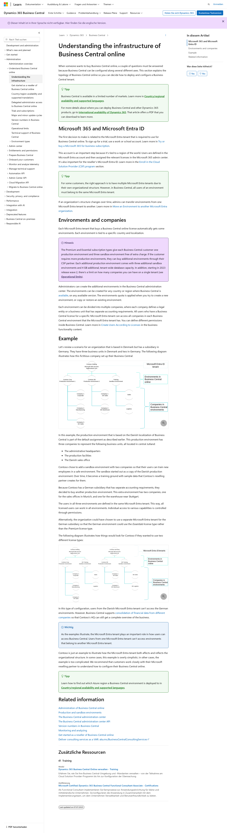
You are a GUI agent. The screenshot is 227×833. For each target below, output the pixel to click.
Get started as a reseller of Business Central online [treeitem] (24, 87)
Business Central (97, 35)
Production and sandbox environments (80, 712)
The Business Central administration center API (84, 721)
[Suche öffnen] (209, 4)
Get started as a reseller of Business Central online (86, 734)
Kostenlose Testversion (210, 12)
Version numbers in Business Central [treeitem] (25, 121)
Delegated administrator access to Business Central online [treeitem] (27, 104)
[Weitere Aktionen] (165, 35)
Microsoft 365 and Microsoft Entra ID (202, 43)
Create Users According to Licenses (120, 324)
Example (192, 52)
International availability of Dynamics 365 (102, 112)
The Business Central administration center (82, 717)
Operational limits (71, 276)
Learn (62, 35)
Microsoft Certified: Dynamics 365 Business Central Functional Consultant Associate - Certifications (108, 785)
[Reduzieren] (39, 33)
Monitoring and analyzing (73, 730)
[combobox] (22, 39)
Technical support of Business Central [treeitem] (26, 134)
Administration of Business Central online (81, 708)
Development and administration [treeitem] (22, 45)
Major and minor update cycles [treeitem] (27, 115)
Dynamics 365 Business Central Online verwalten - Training (88, 769)
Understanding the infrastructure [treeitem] (21, 78)
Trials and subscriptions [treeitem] (23, 110)
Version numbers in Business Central (79, 725)
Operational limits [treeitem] (20, 128)
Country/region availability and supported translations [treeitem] (27, 95)
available (63, 295)
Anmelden (218, 4)
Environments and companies (202, 48)
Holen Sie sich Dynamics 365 (179, 12)
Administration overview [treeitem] (21, 63)
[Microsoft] (6, 4)
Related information (198, 56)
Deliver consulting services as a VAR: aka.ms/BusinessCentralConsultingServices (103, 739)
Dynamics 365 (77, 35)
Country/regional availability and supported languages (93, 687)
